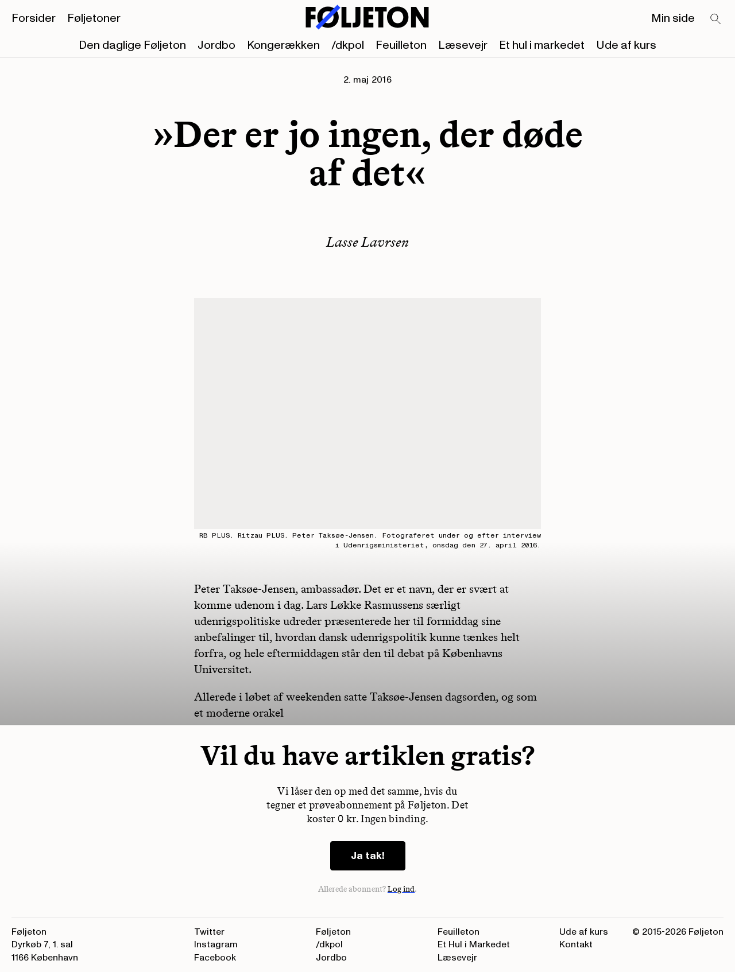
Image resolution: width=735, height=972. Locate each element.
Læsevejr (463, 45)
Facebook (215, 957)
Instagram (216, 944)
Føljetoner (94, 18)
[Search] (716, 19)
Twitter (209, 932)
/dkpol (347, 45)
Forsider (33, 18)
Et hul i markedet (542, 45)
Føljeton (333, 932)
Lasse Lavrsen (367, 242)
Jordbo (216, 45)
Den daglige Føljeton (132, 45)
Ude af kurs (626, 45)
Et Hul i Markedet (474, 944)
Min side (673, 18)
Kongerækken (283, 45)
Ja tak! (368, 856)
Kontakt (576, 944)
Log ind (401, 889)
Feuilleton (401, 45)
